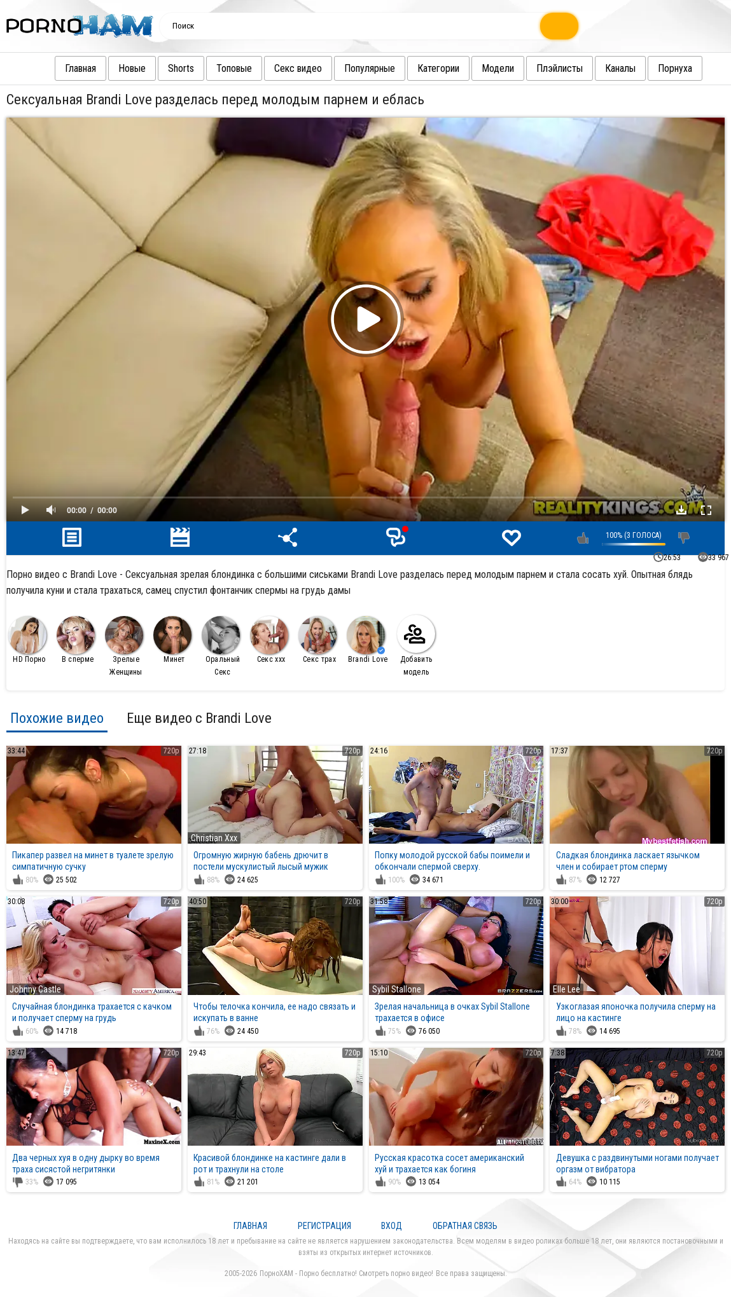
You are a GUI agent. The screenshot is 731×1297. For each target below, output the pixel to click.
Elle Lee (566, 989)
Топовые (221, 68)
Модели (485, 68)
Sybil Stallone (396, 989)
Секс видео (285, 68)
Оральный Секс (221, 646)
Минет (172, 640)
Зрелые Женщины (124, 646)
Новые (119, 68)
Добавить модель (416, 645)
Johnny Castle (35, 989)
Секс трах (317, 640)
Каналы (607, 68)
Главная (67, 68)
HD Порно (27, 640)
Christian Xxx (214, 838)
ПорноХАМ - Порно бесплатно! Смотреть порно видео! (346, 1273)
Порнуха (662, 68)
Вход (391, 1226)
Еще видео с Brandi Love (199, 718)
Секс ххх (269, 640)
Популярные (356, 68)
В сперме (76, 640)
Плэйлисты (547, 68)
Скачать (681, 509)
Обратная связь (465, 1226)
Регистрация (324, 1226)
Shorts (168, 68)
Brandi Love (367, 640)
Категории (426, 68)
